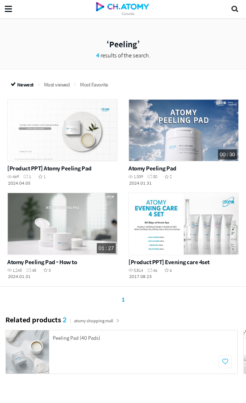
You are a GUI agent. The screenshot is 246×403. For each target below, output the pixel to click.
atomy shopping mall (96, 321)
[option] (122, 352)
